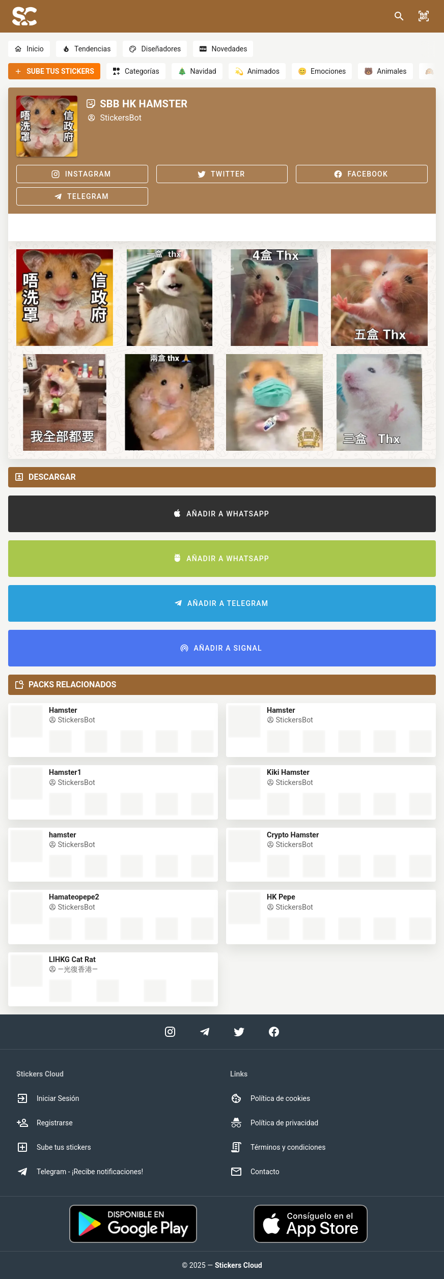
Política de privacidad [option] (274, 1123)
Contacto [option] (255, 1172)
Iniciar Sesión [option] (47, 1098)
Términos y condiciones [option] (277, 1147)
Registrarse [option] (44, 1123)
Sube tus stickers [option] (53, 1147)
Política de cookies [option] (270, 1098)
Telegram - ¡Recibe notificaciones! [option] (79, 1172)
